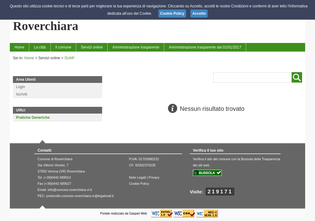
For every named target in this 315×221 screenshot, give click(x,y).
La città (40, 47)
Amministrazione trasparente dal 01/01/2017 (205, 47)
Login (20, 87)
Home (19, 47)
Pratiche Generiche (33, 117)
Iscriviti (21, 94)
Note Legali (137, 177)
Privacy (154, 177)
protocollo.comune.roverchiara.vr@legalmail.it (80, 196)
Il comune (63, 47)
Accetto (199, 13)
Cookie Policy (139, 183)
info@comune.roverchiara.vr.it (70, 190)
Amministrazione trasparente (135, 47)
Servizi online (92, 47)
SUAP (69, 58)
